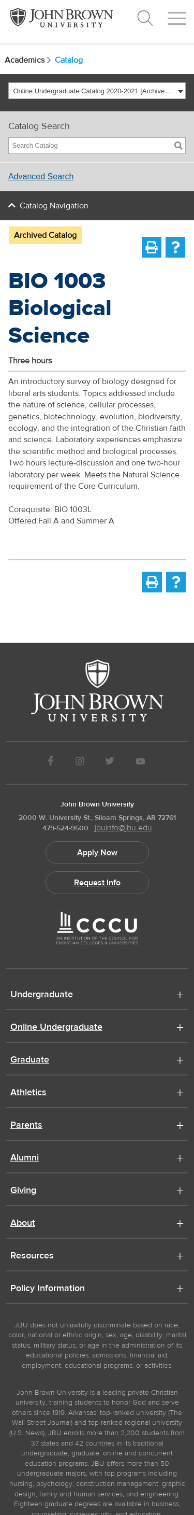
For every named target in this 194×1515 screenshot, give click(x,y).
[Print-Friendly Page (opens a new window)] (151, 247)
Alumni (24, 1158)
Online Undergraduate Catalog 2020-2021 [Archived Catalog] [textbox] (94, 91)
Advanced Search (40, 176)
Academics (29, 60)
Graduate (29, 1060)
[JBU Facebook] (51, 762)
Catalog (69, 60)
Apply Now (97, 852)
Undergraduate (41, 995)
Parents (26, 1126)
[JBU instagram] (79, 762)
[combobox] (97, 90)
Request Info (97, 882)
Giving (23, 1191)
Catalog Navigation (54, 206)
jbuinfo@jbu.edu (123, 828)
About (22, 1224)
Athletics (28, 1093)
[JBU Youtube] (140, 762)
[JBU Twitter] (110, 762)
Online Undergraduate (56, 1028)
